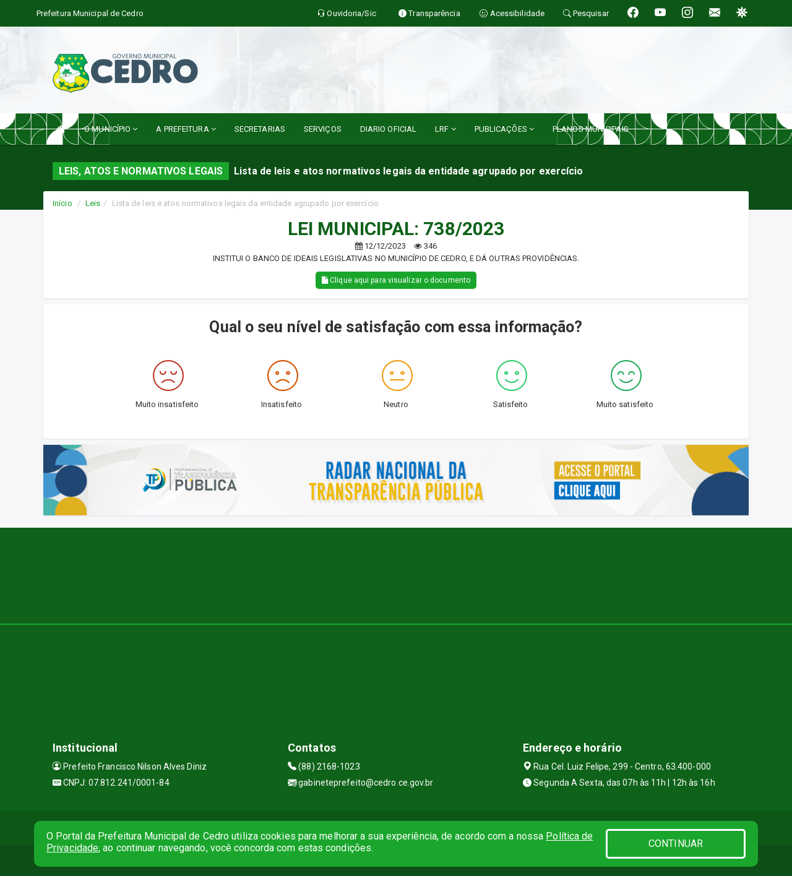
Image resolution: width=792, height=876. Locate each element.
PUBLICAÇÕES (504, 129)
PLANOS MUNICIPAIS (591, 129)
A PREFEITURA (185, 129)
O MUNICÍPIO (110, 129)
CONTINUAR (675, 843)
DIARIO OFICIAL (388, 129)
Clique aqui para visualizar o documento (396, 280)
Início (62, 203)
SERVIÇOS (323, 129)
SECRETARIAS (260, 129)
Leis (92, 203)
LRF (445, 129)
